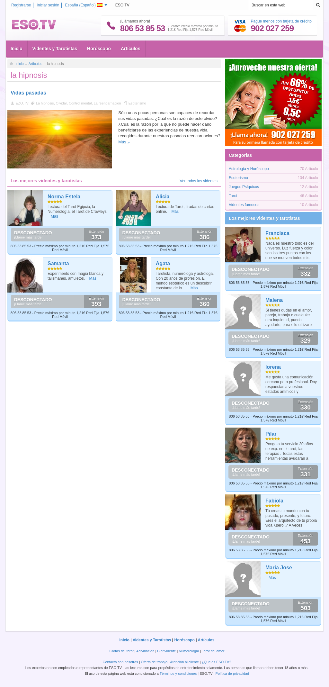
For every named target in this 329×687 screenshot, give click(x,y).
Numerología (189, 651)
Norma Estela (64, 196)
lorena (273, 367)
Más (122, 142)
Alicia (163, 196)
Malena (274, 300)
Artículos (130, 48)
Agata (163, 263)
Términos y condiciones (178, 673)
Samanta (58, 263)
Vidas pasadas (28, 92)
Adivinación (145, 651)
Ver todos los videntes (199, 181)
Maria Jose (278, 567)
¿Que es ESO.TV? (216, 662)
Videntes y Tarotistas (54, 48)
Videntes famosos (244, 205)
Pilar (271, 434)
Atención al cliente (184, 662)
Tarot (233, 196)
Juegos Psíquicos (244, 187)
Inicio (16, 48)
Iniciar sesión (48, 5)
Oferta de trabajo (154, 662)
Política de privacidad (232, 673)
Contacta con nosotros (120, 662)
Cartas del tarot (122, 651)
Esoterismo (137, 103)
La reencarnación (107, 103)
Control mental (80, 103)
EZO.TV (22, 103)
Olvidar (61, 103)
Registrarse (21, 5)
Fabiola (274, 500)
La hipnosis (45, 103)
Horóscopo (99, 48)
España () (83, 5)
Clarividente (166, 651)
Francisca (277, 233)
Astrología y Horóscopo (249, 169)
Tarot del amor (213, 651)
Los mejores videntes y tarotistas (264, 218)
